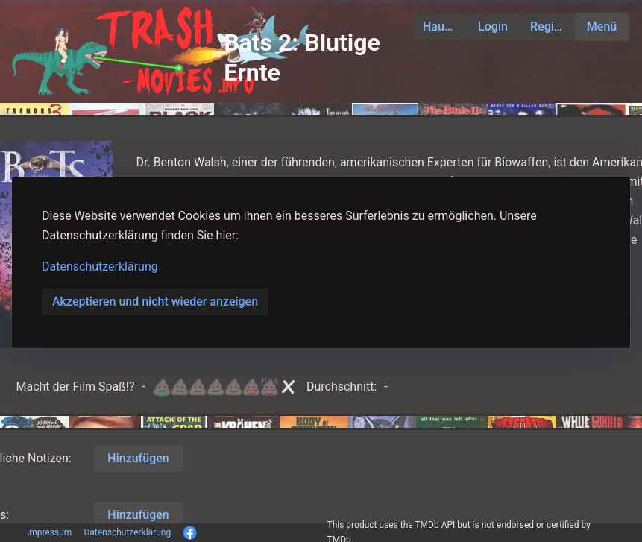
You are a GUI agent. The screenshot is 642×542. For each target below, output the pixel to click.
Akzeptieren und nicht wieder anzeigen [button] (155, 301)
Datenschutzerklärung (100, 266)
